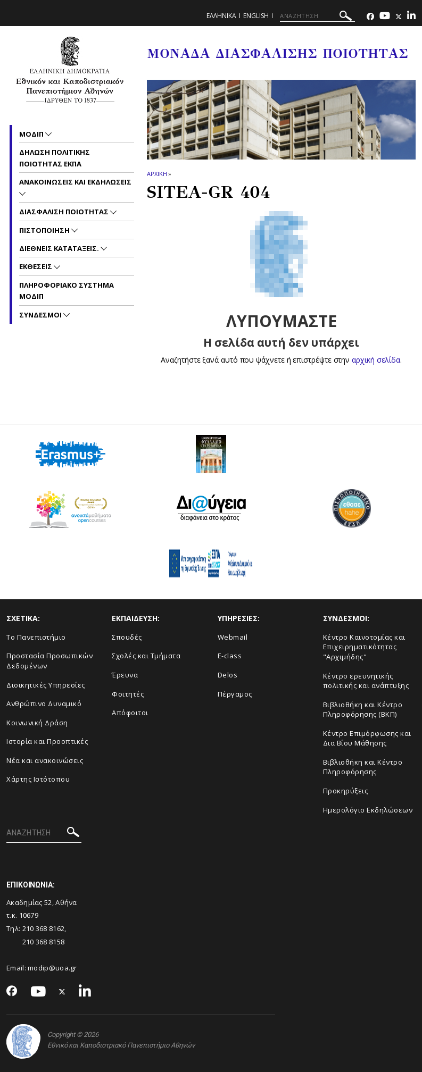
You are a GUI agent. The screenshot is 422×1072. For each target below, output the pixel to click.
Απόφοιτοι (130, 712)
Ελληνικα (221, 15)
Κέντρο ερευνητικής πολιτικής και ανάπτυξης (366, 681)
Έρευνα (125, 675)
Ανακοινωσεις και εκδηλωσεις (75, 182)
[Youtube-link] (384, 16)
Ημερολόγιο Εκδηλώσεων (368, 810)
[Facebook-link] (370, 16)
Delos (228, 675)
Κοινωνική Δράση (37, 722)
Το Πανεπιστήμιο (36, 637)
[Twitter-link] (398, 16)
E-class (230, 655)
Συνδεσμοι (41, 315)
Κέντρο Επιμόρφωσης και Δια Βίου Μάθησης (367, 738)
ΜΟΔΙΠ (32, 134)
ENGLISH (256, 15)
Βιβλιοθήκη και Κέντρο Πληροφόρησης (363, 767)
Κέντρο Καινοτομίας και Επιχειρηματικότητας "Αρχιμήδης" (364, 646)
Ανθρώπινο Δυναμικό (43, 703)
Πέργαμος (235, 694)
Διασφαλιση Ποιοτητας (64, 211)
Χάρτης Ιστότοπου (38, 779)
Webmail (233, 637)
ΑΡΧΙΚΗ (157, 174)
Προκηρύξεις (345, 790)
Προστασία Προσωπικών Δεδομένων (49, 661)
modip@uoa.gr (53, 968)
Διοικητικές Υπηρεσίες (45, 685)
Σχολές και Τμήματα (146, 655)
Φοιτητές (128, 694)
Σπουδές (127, 637)
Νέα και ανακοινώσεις (44, 760)
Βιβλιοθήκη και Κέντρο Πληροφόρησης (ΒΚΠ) (363, 709)
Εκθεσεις (36, 266)
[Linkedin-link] (411, 16)
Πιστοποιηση (45, 230)
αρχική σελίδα (376, 360)
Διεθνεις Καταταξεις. (60, 248)
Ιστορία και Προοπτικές (47, 741)
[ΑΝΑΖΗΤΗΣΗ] (317, 16)
